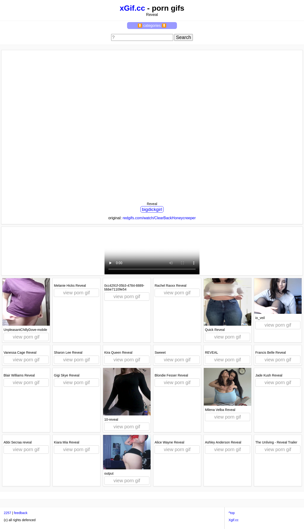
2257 (7, 513)
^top (231, 513)
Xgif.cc (233, 520)
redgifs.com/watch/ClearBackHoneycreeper (159, 218)
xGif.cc (132, 8)
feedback (21, 513)
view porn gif (26, 336)
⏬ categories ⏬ (152, 26)
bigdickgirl (152, 209)
